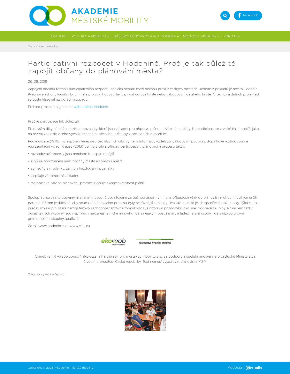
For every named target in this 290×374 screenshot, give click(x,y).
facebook (248, 16)
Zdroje (232, 36)
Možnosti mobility (201, 36)
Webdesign (245, 367)
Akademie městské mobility (74, 367)
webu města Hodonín (91, 107)
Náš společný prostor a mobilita (146, 36)
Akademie (59, 36)
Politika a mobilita (90, 36)
